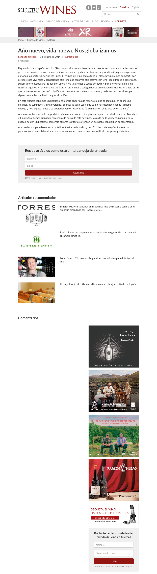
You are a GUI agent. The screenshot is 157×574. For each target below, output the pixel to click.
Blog (95, 21)
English (135, 7)
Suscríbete (119, 21)
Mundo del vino (57, 21)
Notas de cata (80, 21)
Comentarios (71, 56)
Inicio (24, 21)
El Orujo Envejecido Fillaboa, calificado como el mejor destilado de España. (98, 284)
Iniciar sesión (111, 7)
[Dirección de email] (114, 553)
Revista (105, 21)
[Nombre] (114, 545)
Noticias (36, 21)
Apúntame (78, 172)
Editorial (51, 40)
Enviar (114, 561)
